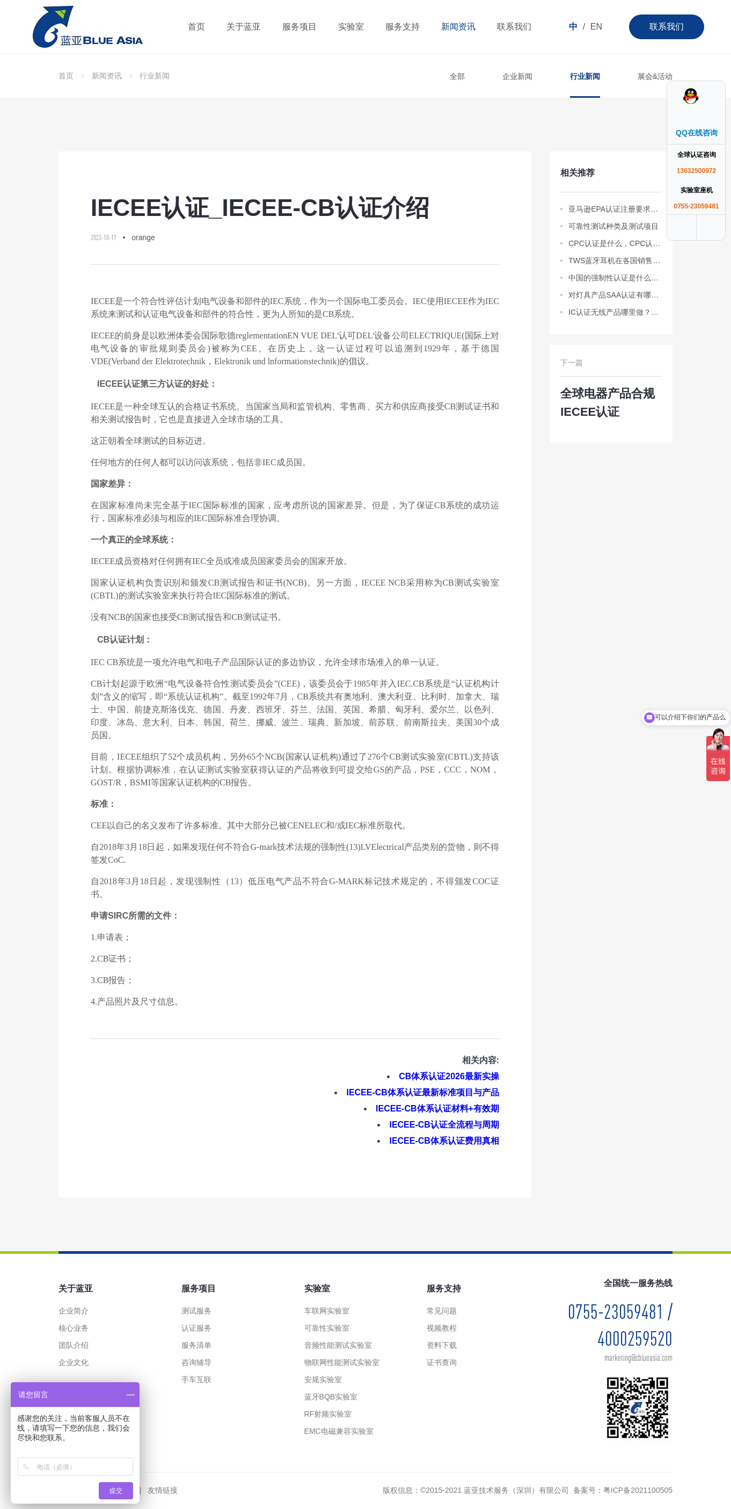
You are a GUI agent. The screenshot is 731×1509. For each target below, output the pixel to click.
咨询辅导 (196, 1362)
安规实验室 (323, 1379)
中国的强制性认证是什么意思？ (615, 277)
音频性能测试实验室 (338, 1345)
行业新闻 (155, 75)
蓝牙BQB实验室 (331, 1396)
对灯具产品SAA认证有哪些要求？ (615, 295)
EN (596, 26)
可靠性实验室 (326, 1328)
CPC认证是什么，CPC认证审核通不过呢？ (615, 243)
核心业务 (74, 1328)
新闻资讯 (458, 26)
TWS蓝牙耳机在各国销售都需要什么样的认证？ (615, 260)
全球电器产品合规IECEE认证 (607, 402)
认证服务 (196, 1328)
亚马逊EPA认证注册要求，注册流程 (615, 209)
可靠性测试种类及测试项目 (613, 226)
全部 (457, 76)
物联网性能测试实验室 (341, 1362)
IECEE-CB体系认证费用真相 (444, 1140)
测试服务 (196, 1310)
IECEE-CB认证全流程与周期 (444, 1124)
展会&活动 (655, 76)
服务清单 (196, 1345)
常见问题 (442, 1310)
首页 (196, 26)
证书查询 (442, 1362)
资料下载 (442, 1345)
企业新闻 (517, 76)
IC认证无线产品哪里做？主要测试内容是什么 (615, 312)
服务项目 (299, 26)
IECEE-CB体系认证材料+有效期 (437, 1108)
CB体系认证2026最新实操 (449, 1076)
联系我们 (666, 26)
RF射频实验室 (328, 1414)
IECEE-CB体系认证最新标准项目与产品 (422, 1092)
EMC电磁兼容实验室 (339, 1431)
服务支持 (402, 26)
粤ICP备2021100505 (637, 1490)
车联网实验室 (326, 1310)
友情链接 (163, 1490)
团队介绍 (74, 1345)
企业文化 (74, 1362)
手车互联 (196, 1379)
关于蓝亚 (243, 26)
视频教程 (442, 1328)
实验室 (351, 26)
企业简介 (74, 1310)
